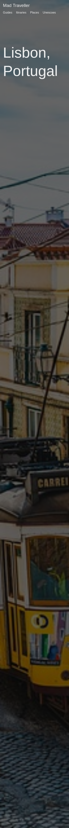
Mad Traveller (16, 5)
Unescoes (49, 12)
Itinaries (21, 12)
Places (34, 12)
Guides (7, 12)
